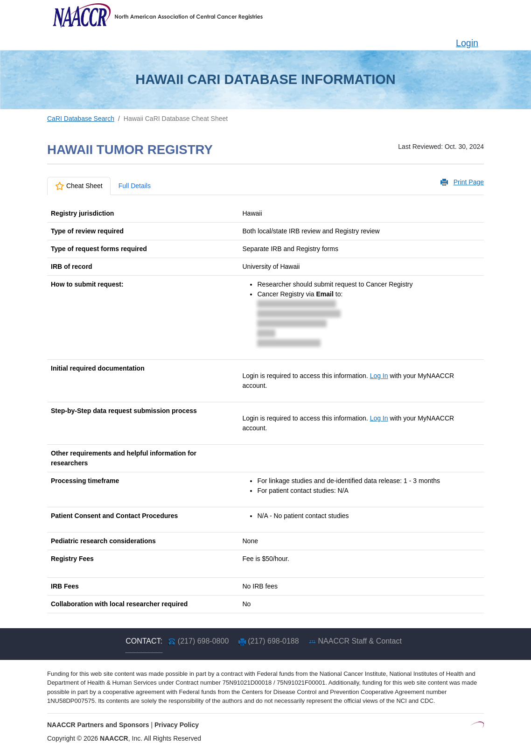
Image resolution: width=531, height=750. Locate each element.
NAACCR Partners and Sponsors (98, 725)
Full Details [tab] (135, 185)
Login (467, 43)
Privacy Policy (176, 725)
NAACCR (114, 738)
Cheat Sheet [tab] (79, 185)
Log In (379, 375)
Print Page (469, 182)
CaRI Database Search (80, 118)
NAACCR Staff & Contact (360, 641)
